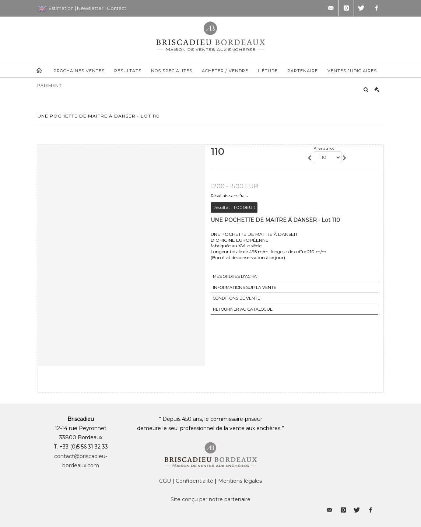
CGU (165, 481)
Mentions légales (240, 481)
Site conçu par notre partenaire (210, 499)
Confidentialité (194, 481)
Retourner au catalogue (243, 309)
